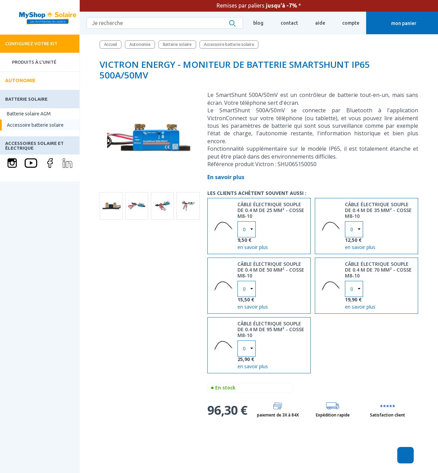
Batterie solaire (26, 99)
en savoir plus (252, 246)
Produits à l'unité (28, 62)
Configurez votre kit (31, 43)
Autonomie (20, 80)
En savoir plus (226, 177)
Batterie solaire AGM (29, 113)
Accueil (110, 44)
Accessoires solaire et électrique (34, 145)
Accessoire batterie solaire (35, 125)
